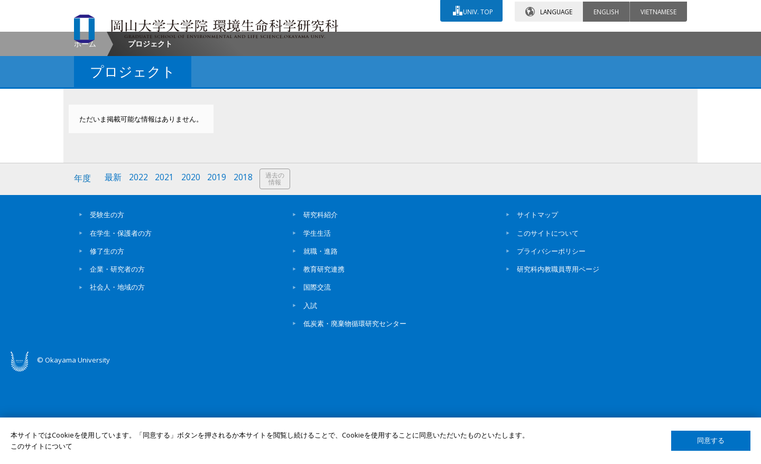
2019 (218, 268)
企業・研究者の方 (117, 358)
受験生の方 (107, 304)
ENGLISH (606, 10)
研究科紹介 (320, 304)
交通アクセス (502, 40)
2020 (191, 268)
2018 (244, 268)
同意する (711, 440)
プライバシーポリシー (551, 340)
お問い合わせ (409, 40)
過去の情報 (276, 269)
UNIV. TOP (477, 10)
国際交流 (317, 376)
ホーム (85, 134)
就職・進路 (320, 340)
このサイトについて (548, 322)
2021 (165, 268)
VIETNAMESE (658, 10)
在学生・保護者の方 (121, 322)
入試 (310, 395)
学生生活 (317, 322)
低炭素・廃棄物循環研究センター (354, 412)
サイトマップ (537, 304)
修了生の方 (107, 340)
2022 (139, 268)
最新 (113, 268)
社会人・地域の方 (117, 376)
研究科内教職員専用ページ (558, 358)
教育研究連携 (324, 358)
